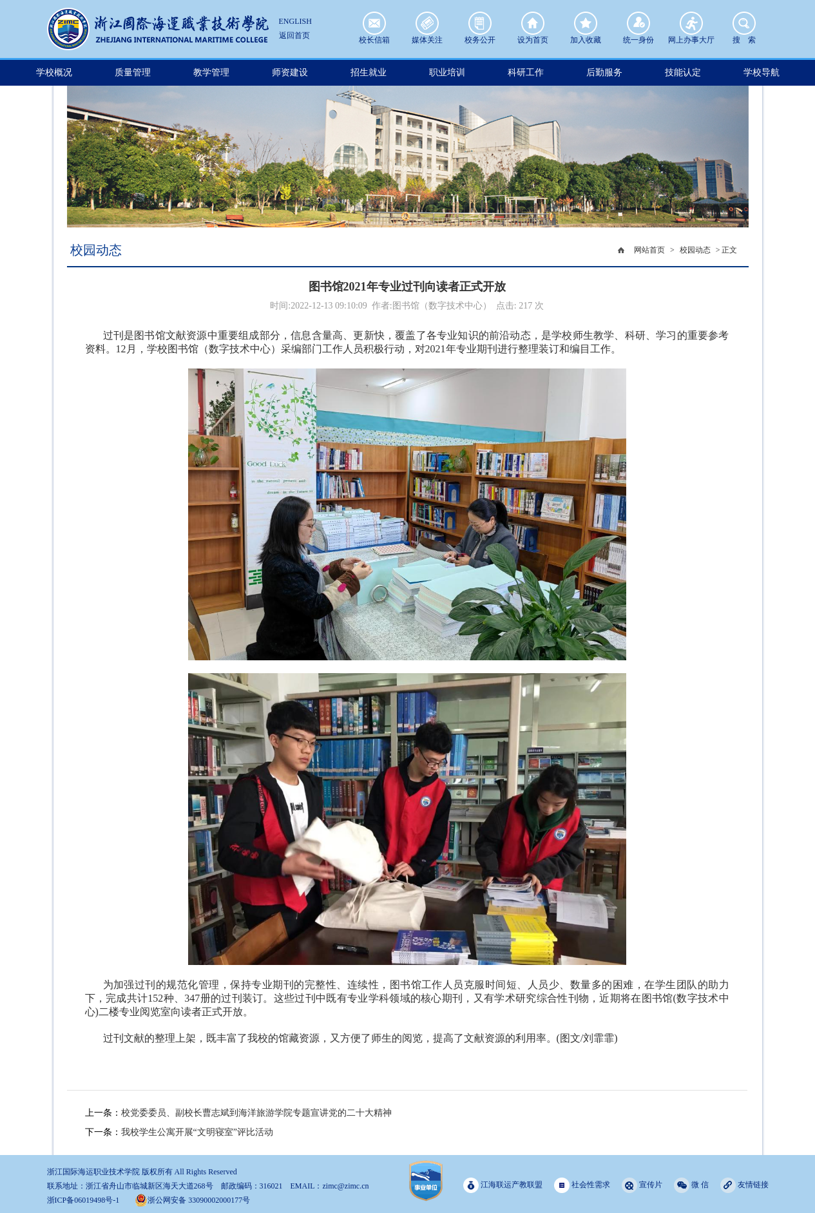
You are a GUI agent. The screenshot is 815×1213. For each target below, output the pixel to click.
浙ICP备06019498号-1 (83, 1200)
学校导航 (761, 72)
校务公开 (480, 23)
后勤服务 (604, 72)
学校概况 (54, 72)
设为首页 (532, 23)
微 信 (691, 1185)
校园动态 (695, 249)
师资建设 (290, 72)
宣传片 (642, 1185)
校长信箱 (374, 23)
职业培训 (447, 72)
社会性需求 (582, 1185)
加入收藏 (585, 23)
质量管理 (133, 72)
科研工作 (526, 72)
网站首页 (649, 249)
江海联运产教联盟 (502, 1185)
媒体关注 (427, 23)
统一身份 (638, 23)
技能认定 (683, 72)
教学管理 (211, 72)
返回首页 (294, 35)
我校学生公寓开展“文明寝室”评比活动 (197, 1132)
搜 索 (744, 23)
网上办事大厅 (691, 23)
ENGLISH (295, 21)
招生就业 (368, 72)
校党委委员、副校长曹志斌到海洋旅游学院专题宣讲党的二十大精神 (256, 1113)
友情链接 (744, 1185)
